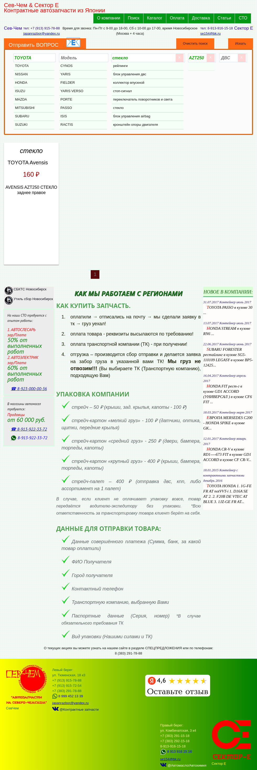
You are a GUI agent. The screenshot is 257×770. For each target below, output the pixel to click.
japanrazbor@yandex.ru (41, 33)
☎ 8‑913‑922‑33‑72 (29, 429)
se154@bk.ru (210, 33)
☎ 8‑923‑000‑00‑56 (29, 388)
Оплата (177, 18)
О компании (108, 18)
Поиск (133, 18)
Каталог (154, 18)
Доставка (201, 18)
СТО (243, 18)
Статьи (224, 18)
